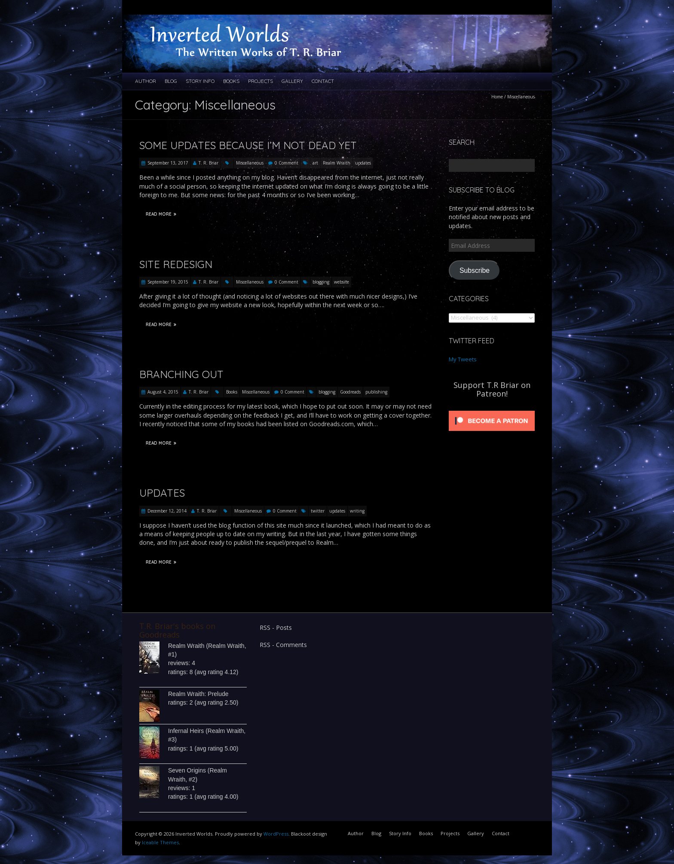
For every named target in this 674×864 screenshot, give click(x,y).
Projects (260, 81)
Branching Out (181, 374)
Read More (161, 214)
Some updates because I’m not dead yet (248, 145)
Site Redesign (175, 264)
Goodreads (350, 392)
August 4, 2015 (162, 392)
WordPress (275, 833)
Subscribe (475, 270)
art (315, 163)
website (341, 282)
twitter (318, 511)
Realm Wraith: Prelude (198, 693)
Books (231, 81)
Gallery (292, 81)
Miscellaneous (249, 163)
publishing (376, 392)
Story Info (200, 81)
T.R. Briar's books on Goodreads (177, 630)
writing (357, 511)
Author (145, 81)
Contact (323, 81)
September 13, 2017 (167, 163)
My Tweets (463, 359)
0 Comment (286, 163)
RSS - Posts (276, 627)
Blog (171, 81)
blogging (320, 282)
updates (363, 163)
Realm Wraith (336, 163)
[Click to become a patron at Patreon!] (492, 411)
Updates (162, 492)
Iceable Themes (160, 842)
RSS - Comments (283, 645)
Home (497, 97)
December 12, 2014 (167, 511)
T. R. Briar (208, 163)
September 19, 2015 (167, 282)
